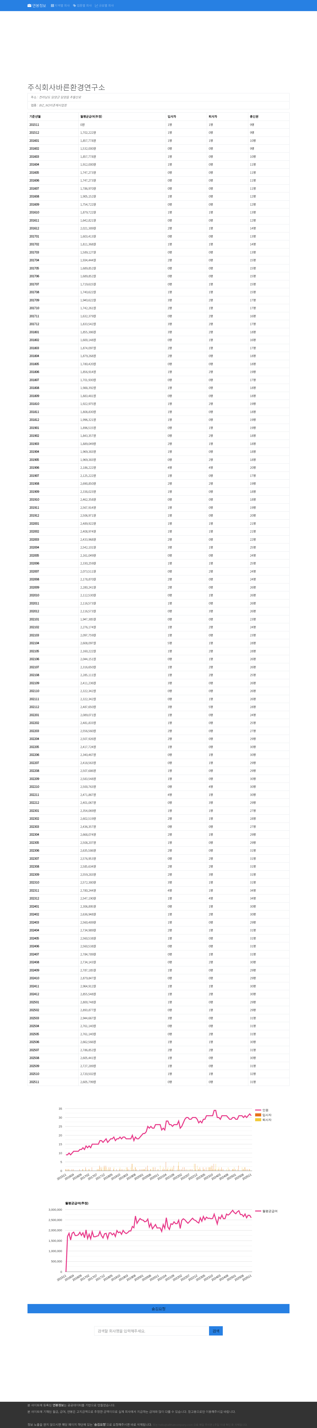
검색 (215, 1330)
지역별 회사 (60, 5)
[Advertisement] (148, 47)
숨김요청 (158, 1308)
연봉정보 (36, 5)
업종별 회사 (82, 5)
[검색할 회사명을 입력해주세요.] (151, 1331)
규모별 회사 (104, 5)
